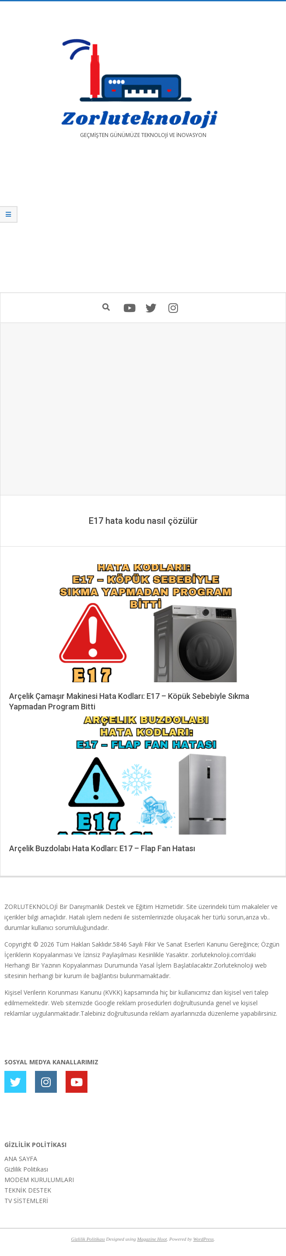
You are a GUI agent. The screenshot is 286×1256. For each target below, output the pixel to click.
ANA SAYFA (20, 1158)
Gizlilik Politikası (26, 1169)
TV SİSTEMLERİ (26, 1200)
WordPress (203, 1239)
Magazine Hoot (152, 1239)
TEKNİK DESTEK (27, 1190)
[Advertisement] (143, 222)
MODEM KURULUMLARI (39, 1179)
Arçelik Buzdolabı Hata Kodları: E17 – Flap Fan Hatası (102, 848)
